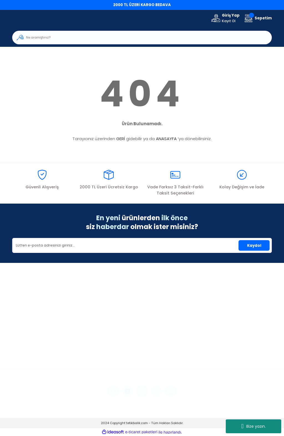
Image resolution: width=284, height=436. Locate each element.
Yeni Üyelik (21, 336)
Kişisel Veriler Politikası (210, 359)
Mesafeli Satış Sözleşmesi (214, 336)
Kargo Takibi (113, 359)
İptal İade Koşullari (208, 352)
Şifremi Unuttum (27, 352)
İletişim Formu (114, 344)
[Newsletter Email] (142, 245)
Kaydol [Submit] (254, 245)
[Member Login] (225, 18)
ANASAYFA (166, 139)
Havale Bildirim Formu (121, 352)
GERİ (120, 139)
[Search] (142, 37)
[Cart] (257, 18)
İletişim (107, 336)
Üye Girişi (20, 344)
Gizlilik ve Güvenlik (207, 344)
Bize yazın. (253, 426)
